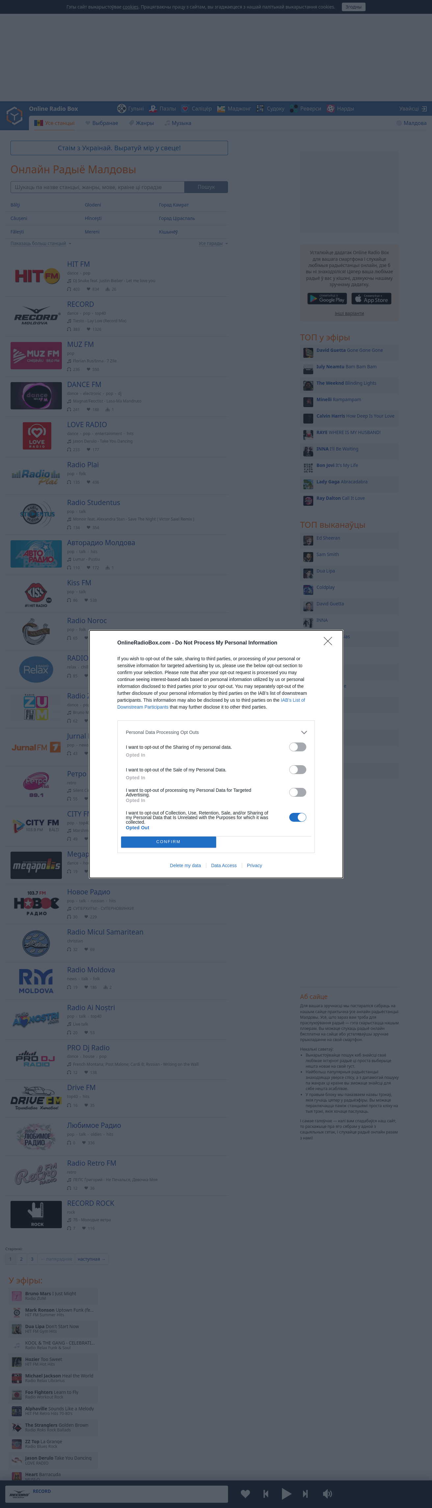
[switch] (297, 746)
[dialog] (216, 754)
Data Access (224, 865)
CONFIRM (168, 841)
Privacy (254, 865)
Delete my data (185, 865)
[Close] (330, 643)
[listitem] (216, 732)
